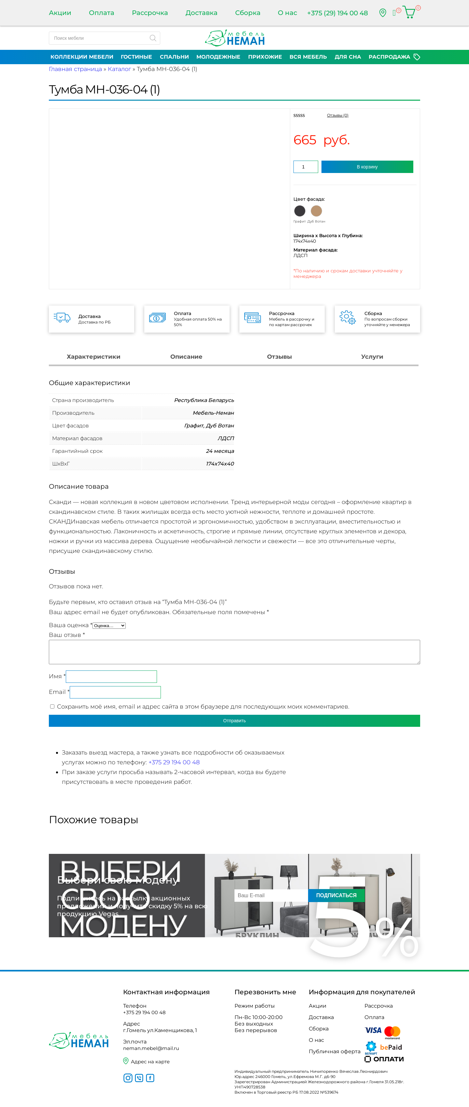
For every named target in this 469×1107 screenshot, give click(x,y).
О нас (287, 13)
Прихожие (265, 57)
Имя (57, 676)
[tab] (93, 357)
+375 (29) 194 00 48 (337, 13)
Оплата (101, 13)
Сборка (248, 13)
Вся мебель (308, 57)
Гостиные (136, 57)
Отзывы (279, 356)
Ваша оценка (70, 625)
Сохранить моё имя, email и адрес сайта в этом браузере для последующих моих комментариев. (203, 706)
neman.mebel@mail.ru (153, 1048)
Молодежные (218, 57)
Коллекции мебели (81, 57)
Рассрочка (150, 13)
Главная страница (75, 69)
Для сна (348, 57)
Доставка (202, 13)
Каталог (119, 69)
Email (59, 692)
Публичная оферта (335, 1051)
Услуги (372, 356)
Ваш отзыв (67, 635)
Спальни (174, 57)
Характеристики (94, 356)
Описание (186, 356)
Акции (60, 13)
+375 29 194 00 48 (174, 762)
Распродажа (389, 57)
